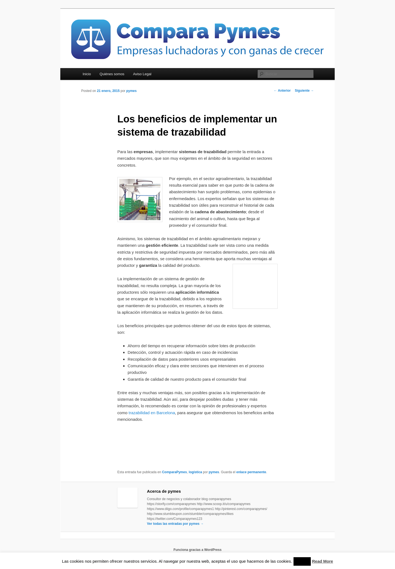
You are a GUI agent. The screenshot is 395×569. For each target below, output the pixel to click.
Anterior (282, 91)
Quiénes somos (112, 74)
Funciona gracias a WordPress (197, 550)
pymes (131, 91)
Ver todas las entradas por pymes (175, 524)
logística (195, 472)
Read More (322, 561)
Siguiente (304, 91)
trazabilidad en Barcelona (152, 412)
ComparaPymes (174, 472)
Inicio (87, 74)
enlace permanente (251, 472)
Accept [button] (302, 561)
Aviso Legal (142, 74)
